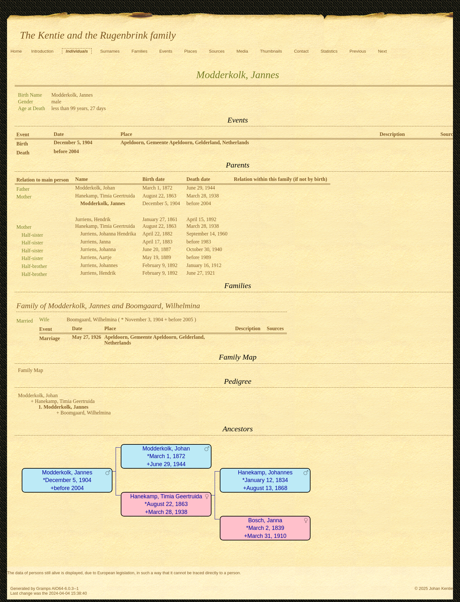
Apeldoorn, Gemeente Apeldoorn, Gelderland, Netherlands (184, 142)
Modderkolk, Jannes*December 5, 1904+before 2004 (67, 480)
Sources (217, 51)
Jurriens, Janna (95, 241)
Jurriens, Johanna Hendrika (108, 233)
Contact (301, 51)
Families (140, 51)
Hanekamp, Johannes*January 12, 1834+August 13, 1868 (265, 480)
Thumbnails (271, 51)
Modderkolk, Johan (95, 187)
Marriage (49, 338)
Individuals (77, 51)
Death (22, 152)
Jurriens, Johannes (99, 265)
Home (16, 51)
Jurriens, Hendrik (93, 219)
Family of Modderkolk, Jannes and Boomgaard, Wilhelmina (108, 305)
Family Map (30, 370)
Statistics (328, 51)
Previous (357, 51)
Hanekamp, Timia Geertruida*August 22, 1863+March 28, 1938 (166, 504)
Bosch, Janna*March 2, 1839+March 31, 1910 (265, 528)
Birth (22, 143)
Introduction (42, 51)
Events (165, 51)
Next (382, 51)
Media (242, 51)
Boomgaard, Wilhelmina (91, 319)
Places (190, 51)
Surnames (110, 51)
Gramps (43, 588)
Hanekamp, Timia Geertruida (105, 195)
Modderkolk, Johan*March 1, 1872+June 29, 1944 (166, 456)
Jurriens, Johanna (98, 249)
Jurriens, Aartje (95, 257)
